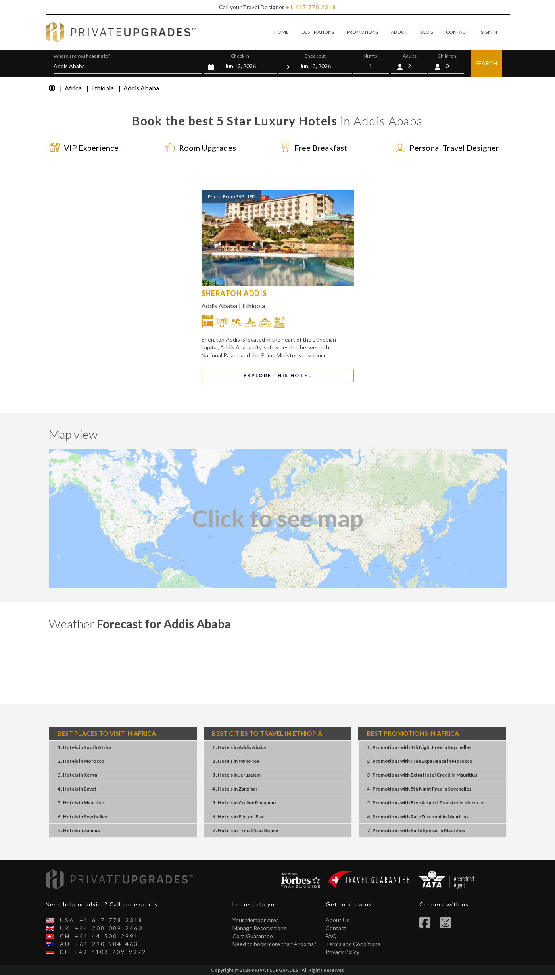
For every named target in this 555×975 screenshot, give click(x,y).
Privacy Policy (342, 951)
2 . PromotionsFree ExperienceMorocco (419, 761)
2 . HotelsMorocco (81, 761)
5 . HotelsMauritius (81, 803)
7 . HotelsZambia (79, 830)
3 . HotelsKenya (77, 775)
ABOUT (399, 32)
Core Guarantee (252, 936)
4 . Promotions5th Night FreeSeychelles (419, 789)
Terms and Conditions (353, 943)
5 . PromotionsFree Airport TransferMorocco (426, 803)
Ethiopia (253, 305)
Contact (336, 928)
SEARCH (486, 63)
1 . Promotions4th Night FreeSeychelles (419, 747)
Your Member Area (255, 920)
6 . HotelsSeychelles (82, 817)
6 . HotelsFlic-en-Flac (238, 817)
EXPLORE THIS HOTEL (277, 375)
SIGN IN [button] (489, 32)
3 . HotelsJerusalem (236, 775)
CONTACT (457, 32)
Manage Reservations (259, 928)
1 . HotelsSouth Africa (84, 747)
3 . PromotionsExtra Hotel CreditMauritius (422, 775)
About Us (338, 920)
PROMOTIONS (362, 32)
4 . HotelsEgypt (77, 789)
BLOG (426, 32)
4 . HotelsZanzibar (234, 789)
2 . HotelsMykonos (235, 761)
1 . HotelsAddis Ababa (239, 747)
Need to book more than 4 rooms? (274, 943)
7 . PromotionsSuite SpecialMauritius (416, 830)
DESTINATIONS (318, 32)
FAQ (331, 936)
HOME (281, 32)
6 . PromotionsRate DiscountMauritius (418, 817)
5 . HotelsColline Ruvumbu (244, 803)
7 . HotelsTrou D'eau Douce (245, 830)
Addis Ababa (219, 305)
